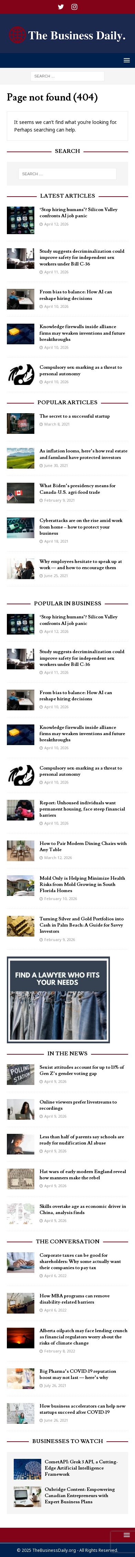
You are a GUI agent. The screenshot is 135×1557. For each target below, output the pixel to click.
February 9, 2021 (59, 500)
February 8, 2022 (59, 1351)
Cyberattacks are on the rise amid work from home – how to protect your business (81, 527)
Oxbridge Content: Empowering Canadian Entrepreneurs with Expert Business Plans (80, 1495)
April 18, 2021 (56, 541)
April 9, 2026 (55, 1081)
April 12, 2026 (56, 224)
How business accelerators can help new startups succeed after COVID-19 (82, 1409)
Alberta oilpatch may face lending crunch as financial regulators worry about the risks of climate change (83, 1337)
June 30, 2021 (56, 465)
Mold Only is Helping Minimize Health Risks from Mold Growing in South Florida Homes (82, 884)
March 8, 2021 (57, 424)
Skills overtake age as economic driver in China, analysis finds (83, 1209)
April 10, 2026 (56, 306)
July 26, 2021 (55, 1385)
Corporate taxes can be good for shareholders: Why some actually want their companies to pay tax (80, 1261)
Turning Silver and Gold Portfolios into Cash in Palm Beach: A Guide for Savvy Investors (82, 925)
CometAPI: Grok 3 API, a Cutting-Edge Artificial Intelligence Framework (81, 1468)
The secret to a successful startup (75, 416)
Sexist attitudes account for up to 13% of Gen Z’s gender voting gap (82, 1070)
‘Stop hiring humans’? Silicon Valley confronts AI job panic (78, 213)
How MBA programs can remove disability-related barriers (75, 1299)
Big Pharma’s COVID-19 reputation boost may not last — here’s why (78, 1374)
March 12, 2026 (58, 857)
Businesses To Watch (67, 1441)
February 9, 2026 (59, 939)
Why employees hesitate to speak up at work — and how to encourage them (81, 564)
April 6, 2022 (55, 1275)
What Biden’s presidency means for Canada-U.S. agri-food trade (77, 489)
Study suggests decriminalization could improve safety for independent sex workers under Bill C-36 (82, 257)
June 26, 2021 (56, 1420)
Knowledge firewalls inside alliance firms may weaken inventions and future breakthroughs (82, 333)
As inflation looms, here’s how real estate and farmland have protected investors (83, 454)
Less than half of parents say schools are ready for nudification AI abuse (82, 1140)
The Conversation (68, 1241)
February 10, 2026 (60, 898)
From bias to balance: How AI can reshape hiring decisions (76, 295)
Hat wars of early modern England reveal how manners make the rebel (83, 1175)
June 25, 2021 (56, 575)
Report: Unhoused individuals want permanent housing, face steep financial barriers (82, 809)
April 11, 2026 (56, 271)
